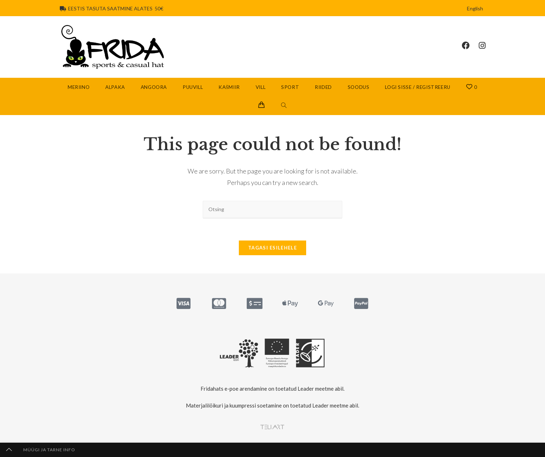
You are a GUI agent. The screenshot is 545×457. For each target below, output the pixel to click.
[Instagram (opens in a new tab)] (487, 45)
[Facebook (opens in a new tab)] (470, 45)
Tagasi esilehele (272, 248)
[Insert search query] (272, 209)
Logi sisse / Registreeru (417, 87)
